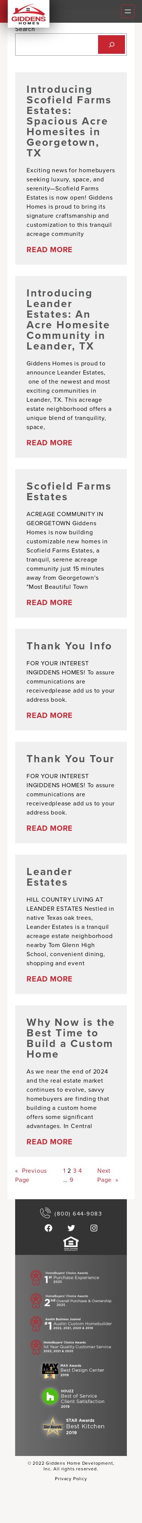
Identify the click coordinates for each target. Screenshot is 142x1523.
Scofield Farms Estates (69, 491)
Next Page (108, 1175)
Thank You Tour (71, 758)
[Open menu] (127, 11)
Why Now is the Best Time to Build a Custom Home (71, 1038)
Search (25, 29)
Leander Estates (50, 876)
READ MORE (50, 249)
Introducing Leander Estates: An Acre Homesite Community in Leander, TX (68, 319)
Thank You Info (69, 645)
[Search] (111, 44)
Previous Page (31, 1175)
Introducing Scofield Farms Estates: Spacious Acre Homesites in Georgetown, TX (69, 121)
